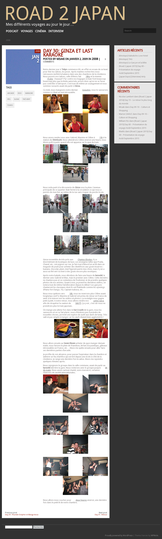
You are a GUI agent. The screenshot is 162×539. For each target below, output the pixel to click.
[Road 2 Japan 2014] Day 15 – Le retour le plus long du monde (135, 100)
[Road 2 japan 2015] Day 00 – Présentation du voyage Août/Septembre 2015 (132, 69)
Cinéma (40, 31)
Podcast (12, 31)
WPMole (154, 535)
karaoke (29, 93)
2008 (8, 40)
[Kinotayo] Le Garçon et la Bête (133, 62)
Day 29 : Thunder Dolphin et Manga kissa (21, 515)
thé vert (26, 99)
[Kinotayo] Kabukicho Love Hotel (133, 56)
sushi (16, 99)
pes (8, 99)
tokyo (10, 105)
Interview (55, 31)
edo (20, 93)
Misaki (122, 107)
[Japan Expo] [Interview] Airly (132, 76)
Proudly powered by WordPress (119, 535)
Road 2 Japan (65, 13)
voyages (27, 31)
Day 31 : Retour (101, 515)
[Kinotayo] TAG (125, 59)
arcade (10, 93)
